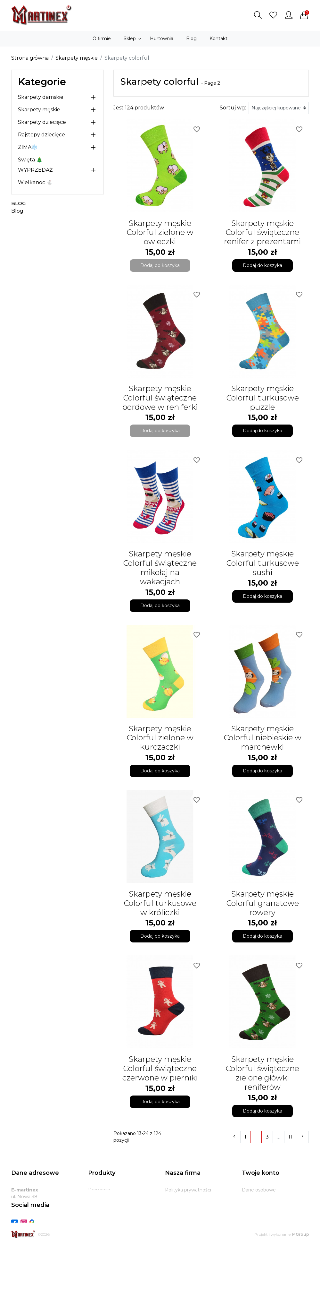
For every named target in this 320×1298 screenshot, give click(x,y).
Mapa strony (179, 1238)
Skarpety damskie (40, 97)
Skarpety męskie (39, 110)
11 (290, 1137)
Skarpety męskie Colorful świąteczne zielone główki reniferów (262, 1072)
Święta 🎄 (30, 160)
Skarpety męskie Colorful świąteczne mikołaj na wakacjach (160, 567)
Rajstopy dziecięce (41, 135)
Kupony (250, 1230)
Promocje (99, 1190)
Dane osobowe (259, 1190)
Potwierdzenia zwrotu (266, 1214)
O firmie (174, 1206)
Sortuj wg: (233, 108)
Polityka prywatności (188, 1190)
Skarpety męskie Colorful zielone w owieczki (160, 232)
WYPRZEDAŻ (35, 170)
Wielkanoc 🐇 (35, 182)
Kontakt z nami (182, 1230)
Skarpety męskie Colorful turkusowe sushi (262, 563)
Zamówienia (255, 1206)
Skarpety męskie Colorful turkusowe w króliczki (160, 903)
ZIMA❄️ (28, 147)
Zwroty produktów (262, 1198)
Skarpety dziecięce (42, 122)
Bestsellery (100, 1206)
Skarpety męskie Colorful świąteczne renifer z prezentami (262, 232)
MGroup (300, 1286)
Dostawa (175, 1214)
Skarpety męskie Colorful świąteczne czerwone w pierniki (160, 1068)
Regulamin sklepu (185, 1198)
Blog (18, 203)
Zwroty (173, 1222)
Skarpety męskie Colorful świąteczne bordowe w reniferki (160, 398)
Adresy (249, 1222)
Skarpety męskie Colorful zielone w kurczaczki (160, 738)
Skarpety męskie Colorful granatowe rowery (262, 903)
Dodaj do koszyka (160, 265)
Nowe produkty (105, 1198)
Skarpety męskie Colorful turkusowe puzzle (262, 398)
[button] (258, 15)
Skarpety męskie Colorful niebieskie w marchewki (262, 738)
